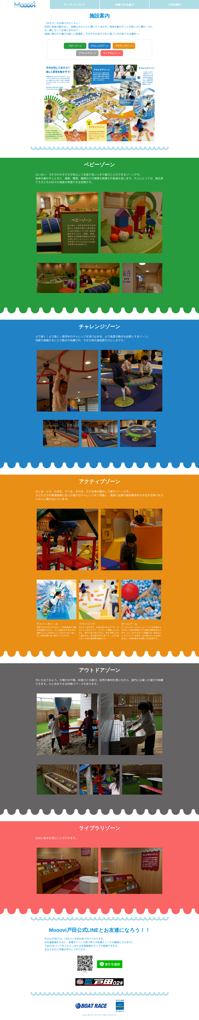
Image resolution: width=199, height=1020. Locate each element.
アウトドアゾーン (85, 54)
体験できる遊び (124, 5)
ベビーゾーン (72, 46)
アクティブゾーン (127, 46)
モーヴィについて (74, 5)
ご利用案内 (174, 5)
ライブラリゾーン (113, 54)
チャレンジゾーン (99, 46)
